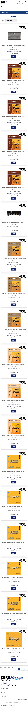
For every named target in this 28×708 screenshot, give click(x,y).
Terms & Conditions (5, 703)
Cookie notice (4, 705)
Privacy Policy (15, 703)
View (13, 56)
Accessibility (12, 705)
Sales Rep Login (23, 699)
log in (11, 51)
